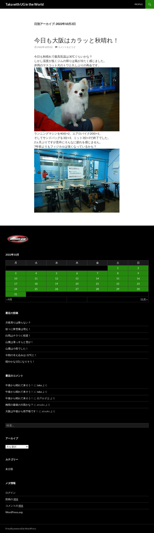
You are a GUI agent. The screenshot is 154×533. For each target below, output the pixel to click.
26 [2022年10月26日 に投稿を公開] (56, 288)
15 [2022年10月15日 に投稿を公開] (117, 278)
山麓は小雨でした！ (16, 348)
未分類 (9, 469)
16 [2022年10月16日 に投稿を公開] (138, 278)
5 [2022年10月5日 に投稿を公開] (56, 273)
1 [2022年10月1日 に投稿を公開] (118, 267)
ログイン (10, 492)
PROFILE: (139, 4)
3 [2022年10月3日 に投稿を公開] (15, 273)
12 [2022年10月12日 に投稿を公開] (56, 278)
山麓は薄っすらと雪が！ (19, 342)
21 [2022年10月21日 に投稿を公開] (97, 283)
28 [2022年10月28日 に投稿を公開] (97, 288)
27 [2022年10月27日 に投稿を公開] (77, 288)
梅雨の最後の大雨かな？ (19, 404)
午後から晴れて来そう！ (19, 385)
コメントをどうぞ (66, 47)
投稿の (11, 499)
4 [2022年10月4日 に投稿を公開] (36, 273)
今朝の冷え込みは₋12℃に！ (21, 355)
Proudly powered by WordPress (20, 528)
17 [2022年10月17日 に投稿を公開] (15, 283)
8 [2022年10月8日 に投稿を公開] (118, 273)
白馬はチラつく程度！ (18, 335)
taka (39, 385)
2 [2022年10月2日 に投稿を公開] (138, 267)
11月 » (143, 299)
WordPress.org (14, 512)
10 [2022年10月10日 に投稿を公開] (15, 278)
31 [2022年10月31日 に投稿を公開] (15, 294)
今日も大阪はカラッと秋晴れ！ (76, 40)
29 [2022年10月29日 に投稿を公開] (117, 288)
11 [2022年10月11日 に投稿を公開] (36, 278)
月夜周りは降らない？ (18, 322)
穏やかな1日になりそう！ (20, 361)
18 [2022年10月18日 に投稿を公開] (36, 283)
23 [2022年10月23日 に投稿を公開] (138, 283)
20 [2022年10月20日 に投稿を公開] (77, 283)
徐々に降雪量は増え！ (18, 329)
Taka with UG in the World (24, 4)
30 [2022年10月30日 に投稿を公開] (138, 288)
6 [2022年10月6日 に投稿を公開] (77, 273)
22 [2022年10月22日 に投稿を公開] (117, 283)
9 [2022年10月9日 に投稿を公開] (138, 273)
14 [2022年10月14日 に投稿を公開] (97, 278)
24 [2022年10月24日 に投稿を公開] (15, 288)
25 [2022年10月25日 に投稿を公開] (36, 288)
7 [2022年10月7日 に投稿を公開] (97, 273)
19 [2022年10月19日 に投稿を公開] (56, 283)
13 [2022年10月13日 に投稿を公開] (77, 278)
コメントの (14, 505)
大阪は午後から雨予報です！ (21, 411)
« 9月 (9, 299)
